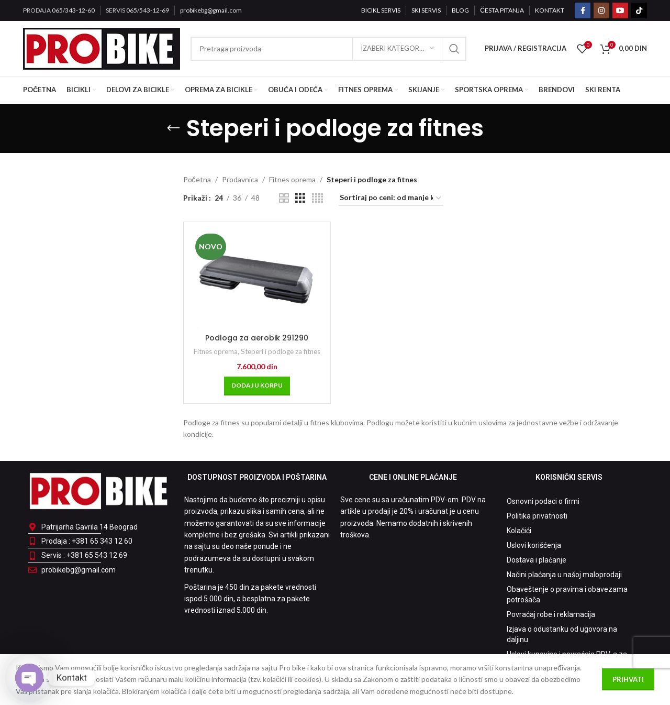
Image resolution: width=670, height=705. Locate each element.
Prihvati (628, 679)
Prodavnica (240, 179)
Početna (197, 179)
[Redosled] (391, 198)
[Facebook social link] (582, 10)
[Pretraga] (328, 49)
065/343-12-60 (73, 10)
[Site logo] (101, 47)
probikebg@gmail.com (211, 10)
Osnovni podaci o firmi (543, 501)
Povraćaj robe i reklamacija (551, 614)
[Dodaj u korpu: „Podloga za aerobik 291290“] (257, 386)
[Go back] (173, 128)
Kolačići (519, 530)
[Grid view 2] (284, 198)
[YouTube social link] (620, 10)
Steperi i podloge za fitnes (280, 351)
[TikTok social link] (639, 10)
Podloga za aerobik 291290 (256, 338)
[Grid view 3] (300, 198)
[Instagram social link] (601, 10)
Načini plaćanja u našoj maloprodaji (564, 574)
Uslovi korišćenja (534, 545)
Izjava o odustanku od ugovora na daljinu (562, 634)
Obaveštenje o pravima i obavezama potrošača (567, 594)
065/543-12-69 (147, 10)
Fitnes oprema (292, 179)
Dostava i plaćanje (536, 560)
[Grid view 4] (317, 198)
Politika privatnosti (537, 516)
